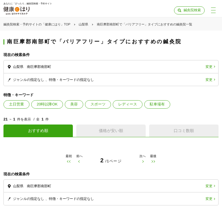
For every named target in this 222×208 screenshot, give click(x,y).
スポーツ (98, 104)
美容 (74, 104)
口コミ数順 (184, 130)
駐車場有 (157, 104)
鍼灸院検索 (192, 10)
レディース (127, 104)
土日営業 (16, 104)
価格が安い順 (111, 130)
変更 (209, 66)
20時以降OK (47, 104)
